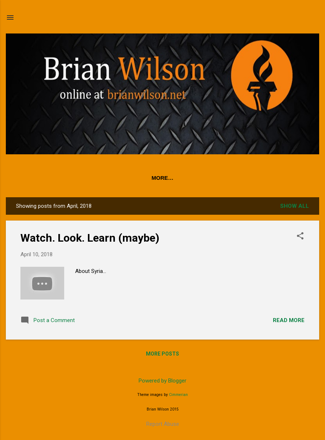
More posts (162, 354)
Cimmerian (178, 394)
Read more (289, 320)
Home (55, 178)
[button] (300, 236)
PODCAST (89, 178)
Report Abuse (162, 424)
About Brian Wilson (247, 178)
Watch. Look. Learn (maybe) (89, 237)
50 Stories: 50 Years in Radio (160, 178)
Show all (294, 206)
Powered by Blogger (162, 380)
